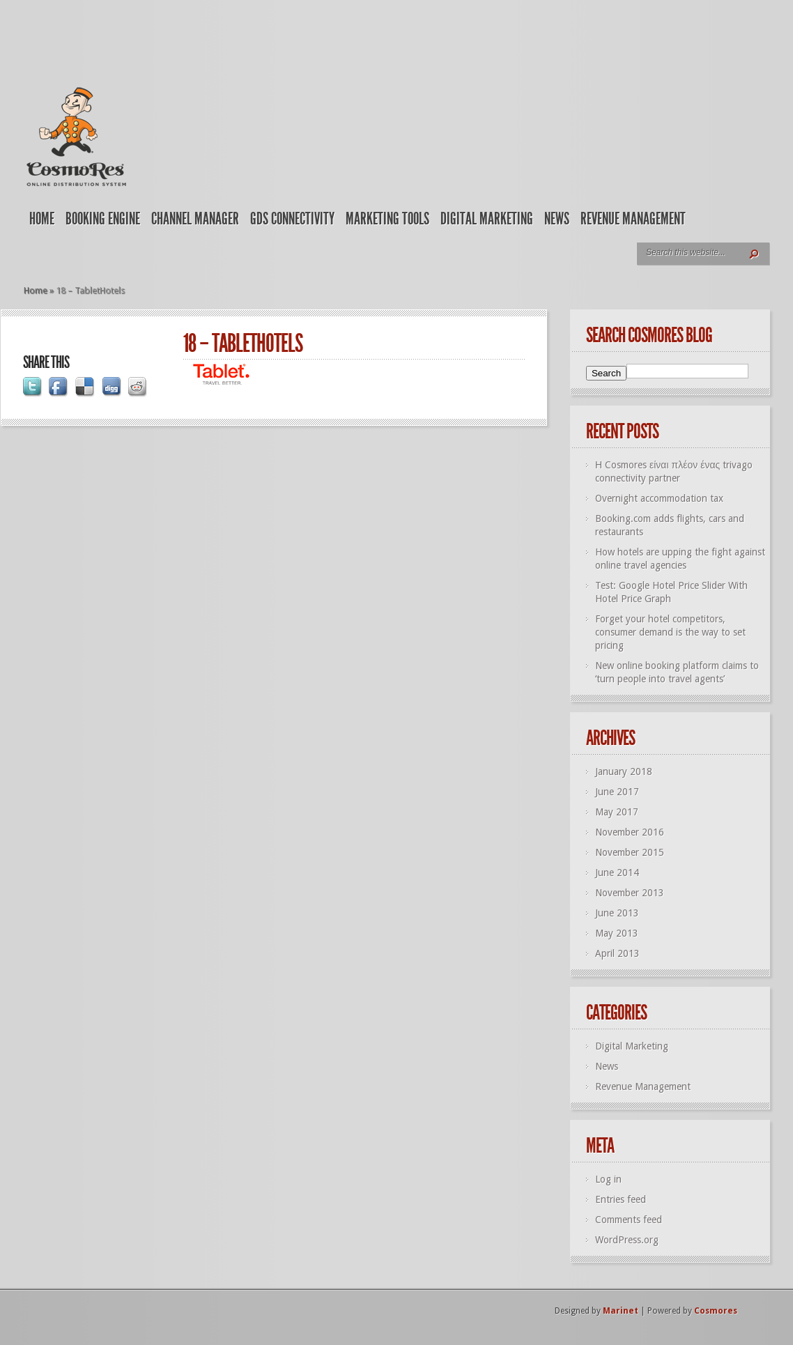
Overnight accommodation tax (659, 498)
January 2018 (623, 771)
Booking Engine (103, 219)
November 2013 (629, 892)
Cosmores (715, 1311)
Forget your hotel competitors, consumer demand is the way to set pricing (670, 632)
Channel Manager (195, 219)
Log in (608, 1179)
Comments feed (628, 1219)
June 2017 (617, 791)
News (556, 219)
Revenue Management (633, 219)
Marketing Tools (387, 219)
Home (41, 219)
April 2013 (617, 953)
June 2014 (617, 872)
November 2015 (629, 852)
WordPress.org (627, 1239)
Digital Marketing (486, 219)
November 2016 (629, 832)
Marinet (620, 1311)
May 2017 (616, 811)
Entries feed (620, 1199)
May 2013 (616, 933)
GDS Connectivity (292, 219)
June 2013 (617, 913)
